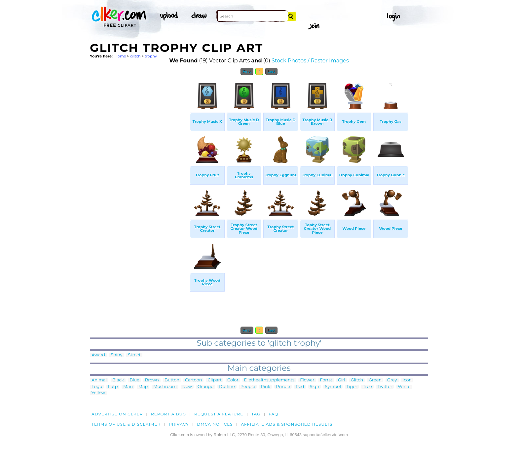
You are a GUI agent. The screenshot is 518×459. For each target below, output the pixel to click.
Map (143, 387)
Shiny (116, 355)
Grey (392, 380)
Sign (314, 387)
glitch (135, 56)
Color (232, 380)
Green (375, 380)
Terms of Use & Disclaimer (126, 424)
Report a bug (168, 413)
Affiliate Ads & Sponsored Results (286, 424)
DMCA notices (215, 424)
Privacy (179, 424)
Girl (341, 380)
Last (271, 71)
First (247, 71)
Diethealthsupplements (269, 380)
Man (127, 387)
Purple (283, 387)
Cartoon (193, 380)
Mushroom (164, 387)
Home (120, 56)
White (404, 387)
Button (172, 380)
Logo (97, 387)
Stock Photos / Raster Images (310, 60)
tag (255, 413)
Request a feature (218, 413)
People (247, 387)
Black (118, 380)
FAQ (273, 413)
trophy (151, 56)
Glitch (357, 380)
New (187, 387)
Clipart (214, 380)
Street (134, 355)
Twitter (385, 387)
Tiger (352, 387)
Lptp (113, 387)
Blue (134, 380)
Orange (205, 387)
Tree (367, 387)
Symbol (333, 387)
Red (300, 387)
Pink (265, 387)
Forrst (326, 380)
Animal (99, 380)
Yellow (98, 393)
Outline (227, 387)
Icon (407, 380)
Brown (152, 380)
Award (98, 355)
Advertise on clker (117, 413)
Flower (307, 380)
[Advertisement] (139, 178)
